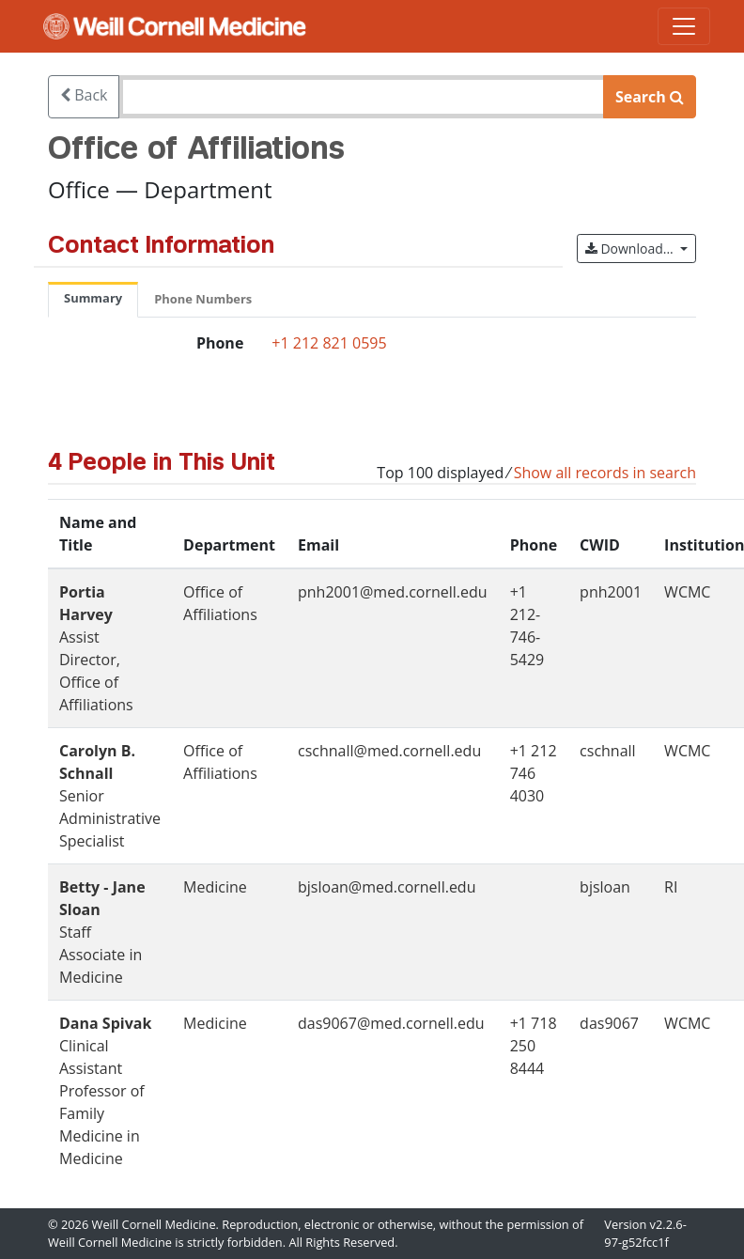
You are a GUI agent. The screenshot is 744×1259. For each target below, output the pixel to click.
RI (670, 887)
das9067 (609, 1023)
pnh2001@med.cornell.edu (393, 592)
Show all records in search (605, 472)
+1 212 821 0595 (328, 343)
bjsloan (605, 887)
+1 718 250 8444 (533, 1046)
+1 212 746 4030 (533, 773)
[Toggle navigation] (684, 26)
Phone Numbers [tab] (203, 298)
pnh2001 (611, 592)
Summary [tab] (93, 297)
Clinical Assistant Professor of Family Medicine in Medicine (105, 1091)
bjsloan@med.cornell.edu (386, 887)
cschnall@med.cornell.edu (389, 750)
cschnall (608, 750)
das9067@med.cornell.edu (391, 1023)
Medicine (215, 887)
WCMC (687, 592)
